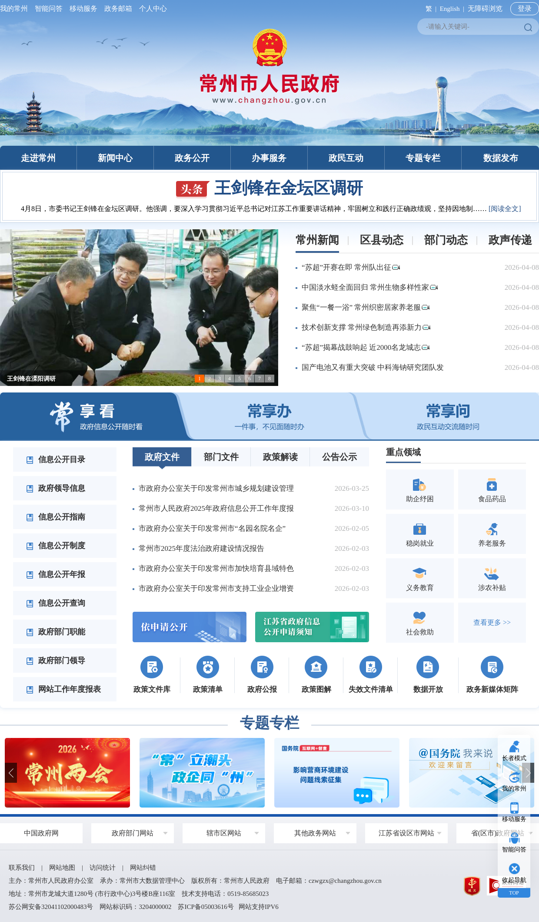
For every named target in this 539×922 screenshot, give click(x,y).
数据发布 (500, 158)
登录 (525, 8)
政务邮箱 (118, 8)
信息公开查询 (55, 603)
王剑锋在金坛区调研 (269, 188)
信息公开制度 (55, 545)
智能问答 (48, 8)
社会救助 (420, 622)
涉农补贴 (492, 578)
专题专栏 (423, 158)
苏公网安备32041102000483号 (51, 906)
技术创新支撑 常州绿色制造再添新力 (366, 327)
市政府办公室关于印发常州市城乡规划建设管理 (216, 488)
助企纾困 (420, 489)
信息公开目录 (55, 459)
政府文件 (162, 457)
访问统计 (103, 867)
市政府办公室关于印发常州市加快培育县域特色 (216, 568)
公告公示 (339, 457)
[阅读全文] (505, 208)
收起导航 (514, 880)
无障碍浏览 (485, 8)
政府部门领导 (55, 660)
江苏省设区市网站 (406, 833)
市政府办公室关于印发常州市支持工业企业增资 (216, 588)
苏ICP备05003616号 (205, 906)
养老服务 (492, 533)
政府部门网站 (132, 833)
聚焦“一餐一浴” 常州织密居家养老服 (365, 307)
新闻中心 (115, 158)
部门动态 (446, 240)
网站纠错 (143, 867)
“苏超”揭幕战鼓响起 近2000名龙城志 (365, 347)
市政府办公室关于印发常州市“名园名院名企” (212, 528)
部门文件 (221, 457)
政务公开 (192, 158)
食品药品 (492, 489)
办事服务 (269, 158)
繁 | (429, 8)
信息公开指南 (55, 517)
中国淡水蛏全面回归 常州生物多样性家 (370, 287)
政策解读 (280, 457)
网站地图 (62, 867)
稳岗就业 (420, 533)
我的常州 (15, 8)
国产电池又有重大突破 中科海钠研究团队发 (373, 367)
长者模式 (514, 758)
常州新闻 (317, 240)
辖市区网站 (223, 833)
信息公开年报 (55, 574)
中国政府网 (41, 833)
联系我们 (22, 867)
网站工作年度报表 (63, 689)
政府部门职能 (55, 631)
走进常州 (38, 158)
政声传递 (510, 240)
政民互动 (346, 158)
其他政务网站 (315, 833)
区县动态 (381, 240)
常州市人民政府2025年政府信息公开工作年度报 (216, 508)
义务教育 (420, 578)
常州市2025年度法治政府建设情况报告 (201, 548)
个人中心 (151, 8)
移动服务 (83, 8)
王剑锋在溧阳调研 (31, 379)
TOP (514, 893)
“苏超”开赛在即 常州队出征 (351, 267)
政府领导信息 (55, 488)
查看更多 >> (492, 622)
